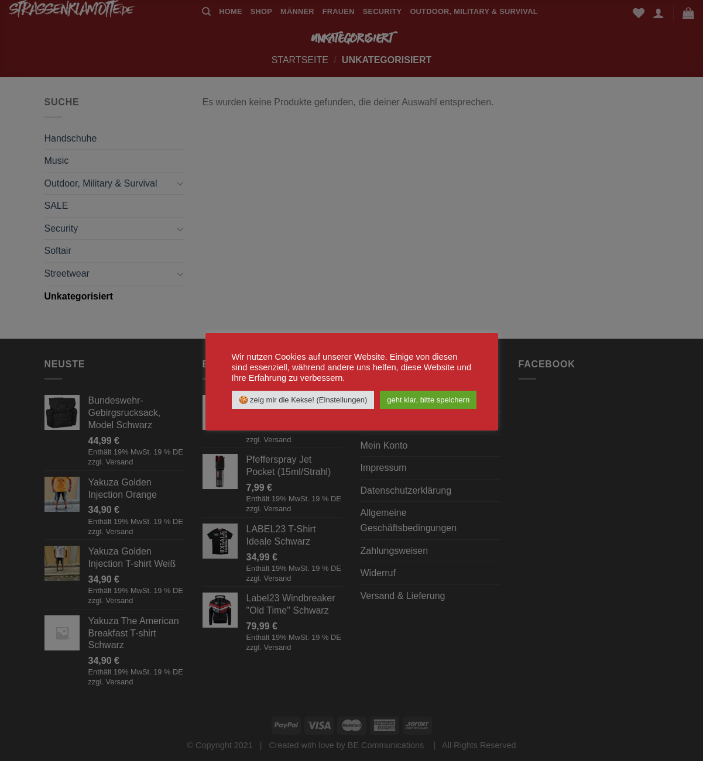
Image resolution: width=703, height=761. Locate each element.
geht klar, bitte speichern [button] (428, 399)
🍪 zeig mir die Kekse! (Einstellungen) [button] (303, 399)
